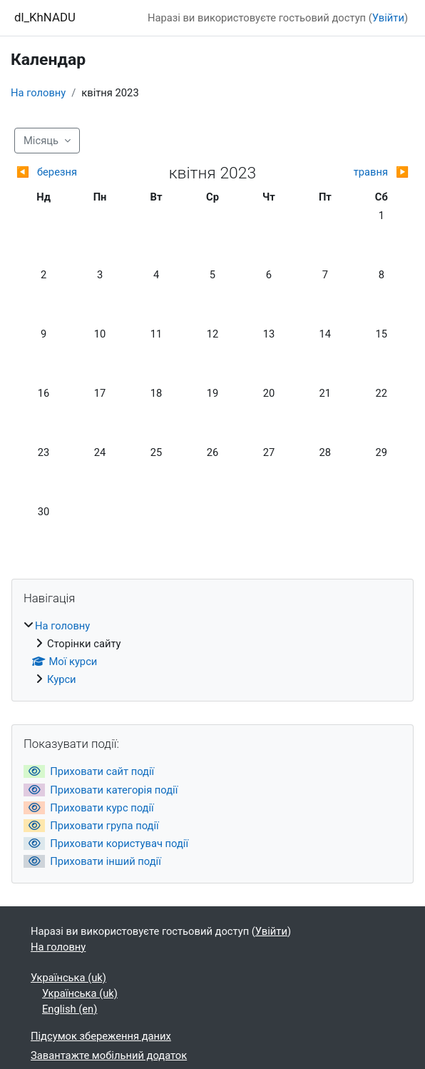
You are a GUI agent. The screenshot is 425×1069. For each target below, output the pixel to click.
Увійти (388, 17)
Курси (61, 679)
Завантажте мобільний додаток (109, 1055)
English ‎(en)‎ (69, 1009)
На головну (38, 92)
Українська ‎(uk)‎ (68, 977)
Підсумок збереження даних (101, 1036)
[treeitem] (212, 652)
